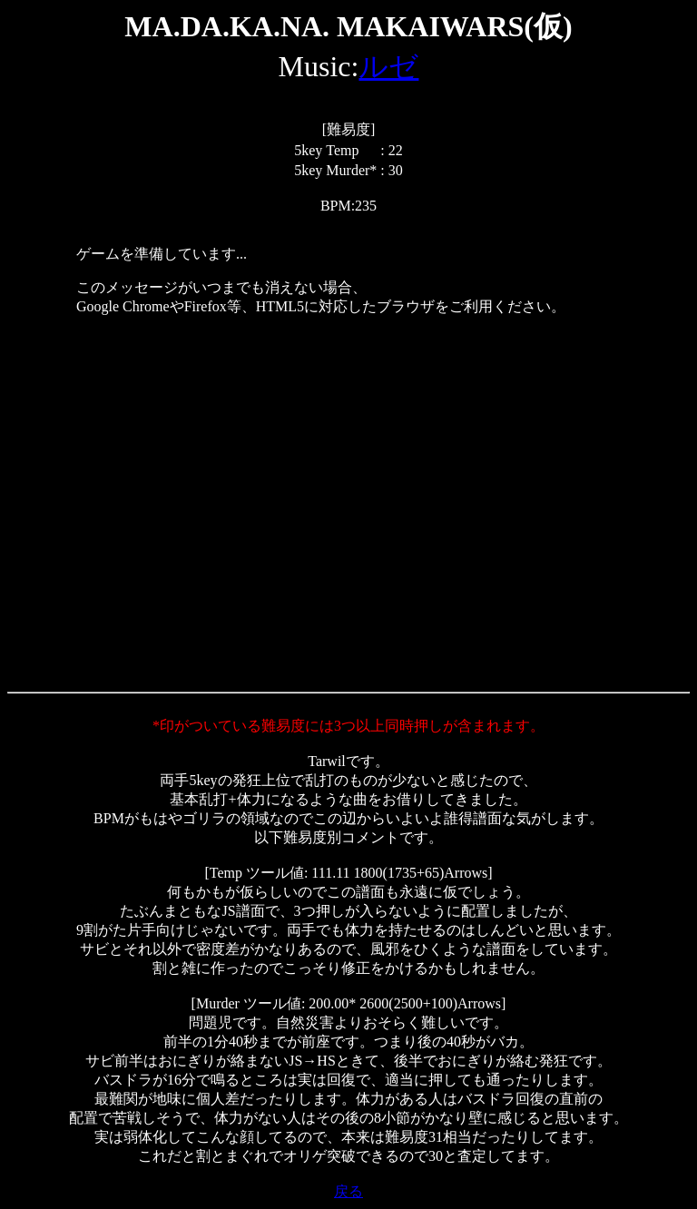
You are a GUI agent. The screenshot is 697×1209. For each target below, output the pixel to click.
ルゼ (388, 66)
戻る (348, 1191)
